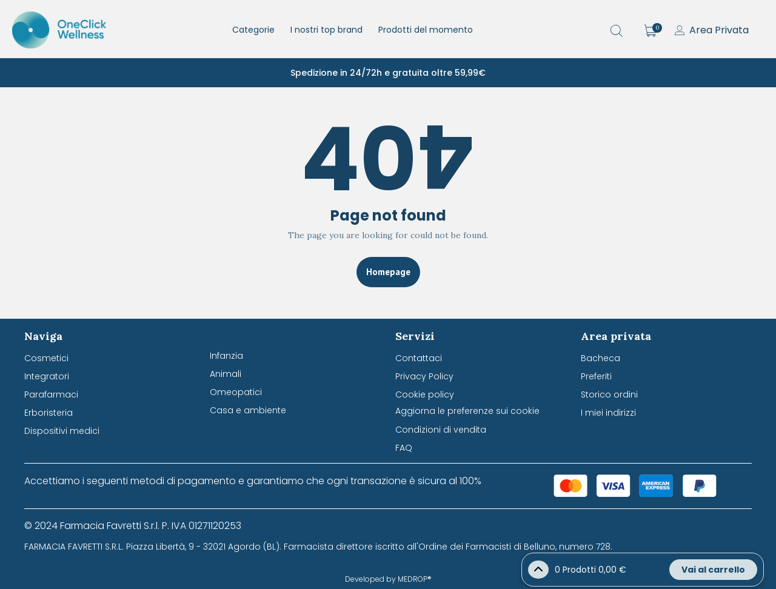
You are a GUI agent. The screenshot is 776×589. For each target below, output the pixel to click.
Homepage (388, 272)
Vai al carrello (713, 570)
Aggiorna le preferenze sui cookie (467, 411)
